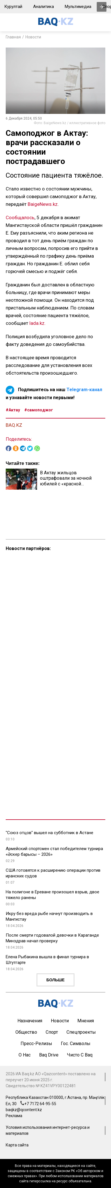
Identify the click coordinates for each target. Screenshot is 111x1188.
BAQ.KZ (14, 425)
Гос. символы (75, 1043)
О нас (25, 1055)
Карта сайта (17, 1145)
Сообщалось (20, 217)
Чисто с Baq (79, 1055)
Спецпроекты (81, 1032)
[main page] (56, 24)
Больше (56, 980)
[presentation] (101, 7)
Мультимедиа (78, 6)
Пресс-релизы (36, 1043)
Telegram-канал (84, 389)
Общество (26, 1032)
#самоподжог (38, 410)
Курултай (13, 6)
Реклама (14, 1115)
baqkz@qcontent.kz (24, 1109)
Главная (13, 37)
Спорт (52, 1032)
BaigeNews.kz (43, 204)
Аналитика (43, 6)
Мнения (85, 1020)
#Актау (13, 410)
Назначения (29, 1020)
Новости (33, 37)
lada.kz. (37, 323)
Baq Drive (48, 1055)
